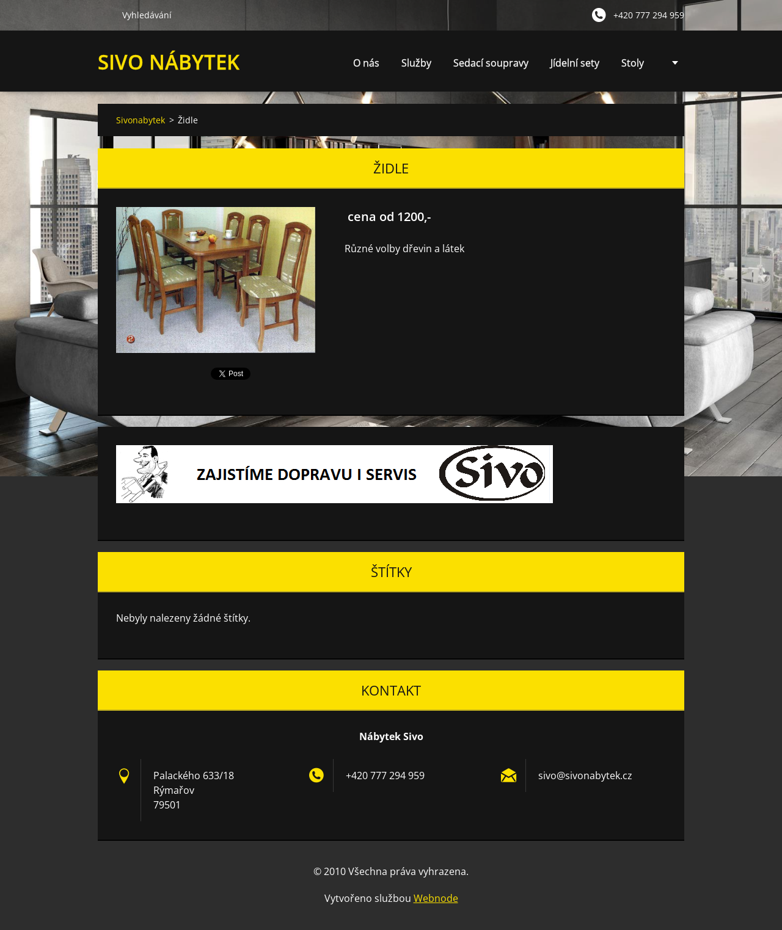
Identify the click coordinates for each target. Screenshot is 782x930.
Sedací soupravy (490, 63)
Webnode (436, 898)
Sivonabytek (140, 120)
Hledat (105, 15)
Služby (416, 66)
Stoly (632, 63)
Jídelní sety (574, 63)
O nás (366, 63)
